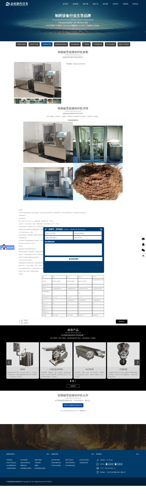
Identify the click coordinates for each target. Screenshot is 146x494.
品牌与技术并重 (55, 460)
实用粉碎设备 (47, 44)
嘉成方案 (85, 4)
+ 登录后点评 (82, 410)
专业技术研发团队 (56, 465)
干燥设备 (86, 44)
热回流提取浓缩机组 (40, 468)
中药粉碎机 (38, 462)
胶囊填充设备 (21, 44)
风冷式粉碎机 (24, 460)
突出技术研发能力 (70, 462)
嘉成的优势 (54, 454)
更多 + (48, 454)
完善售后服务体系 (56, 462)
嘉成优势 (105, 4)
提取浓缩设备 (38, 460)
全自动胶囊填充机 (11, 465)
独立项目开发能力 (84, 460)
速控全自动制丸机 (25, 462)
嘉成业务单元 (10, 454)
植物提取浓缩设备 (60, 44)
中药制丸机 (9, 460)
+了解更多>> (73, 386)
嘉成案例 (75, 4)
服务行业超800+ (69, 460)
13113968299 (109, 460)
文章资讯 (115, 4)
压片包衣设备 (110, 44)
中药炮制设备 (98, 44)
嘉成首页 (65, 4)
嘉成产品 (95, 4)
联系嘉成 (135, 4)
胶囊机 (36, 465)
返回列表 (121, 321)
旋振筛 (26, 323)
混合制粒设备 (75, 44)
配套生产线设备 (124, 44)
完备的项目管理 (84, 462)
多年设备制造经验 (70, 465)
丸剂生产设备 (34, 44)
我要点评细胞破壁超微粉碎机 (73, 405)
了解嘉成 (125, 4)
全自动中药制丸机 (11, 462)
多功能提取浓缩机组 (25, 468)
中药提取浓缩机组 (11, 468)
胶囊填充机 (23, 465)
